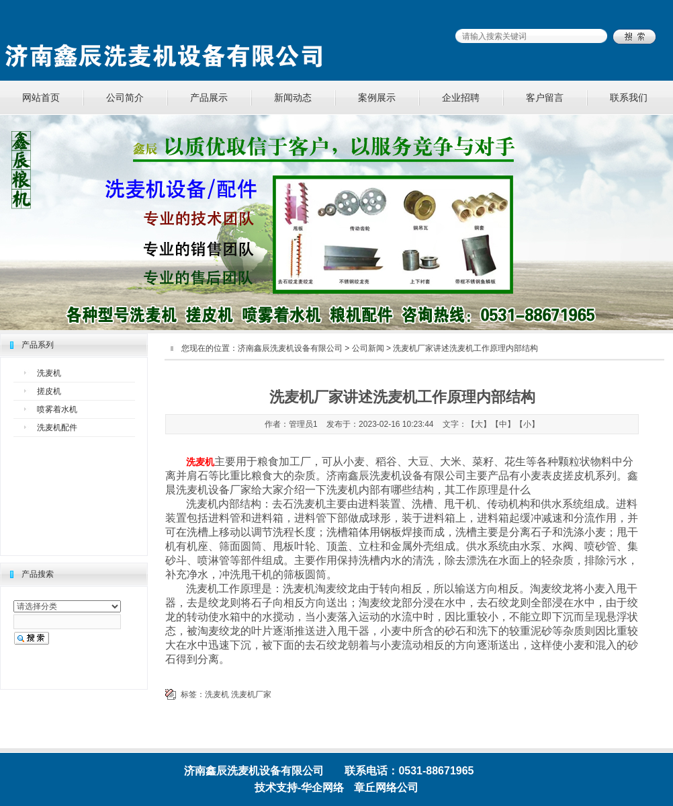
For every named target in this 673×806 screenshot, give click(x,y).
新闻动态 (293, 97)
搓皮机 (49, 391)
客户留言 (545, 97)
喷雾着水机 (57, 409)
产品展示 (209, 97)
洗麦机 (49, 373)
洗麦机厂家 (251, 694)
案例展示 (377, 97)
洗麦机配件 (57, 427)
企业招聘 (461, 97)
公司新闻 (368, 348)
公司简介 (125, 97)
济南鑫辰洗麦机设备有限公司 (290, 348)
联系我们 (628, 97)
